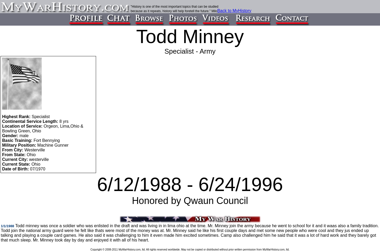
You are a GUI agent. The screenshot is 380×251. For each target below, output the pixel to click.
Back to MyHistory (234, 10)
